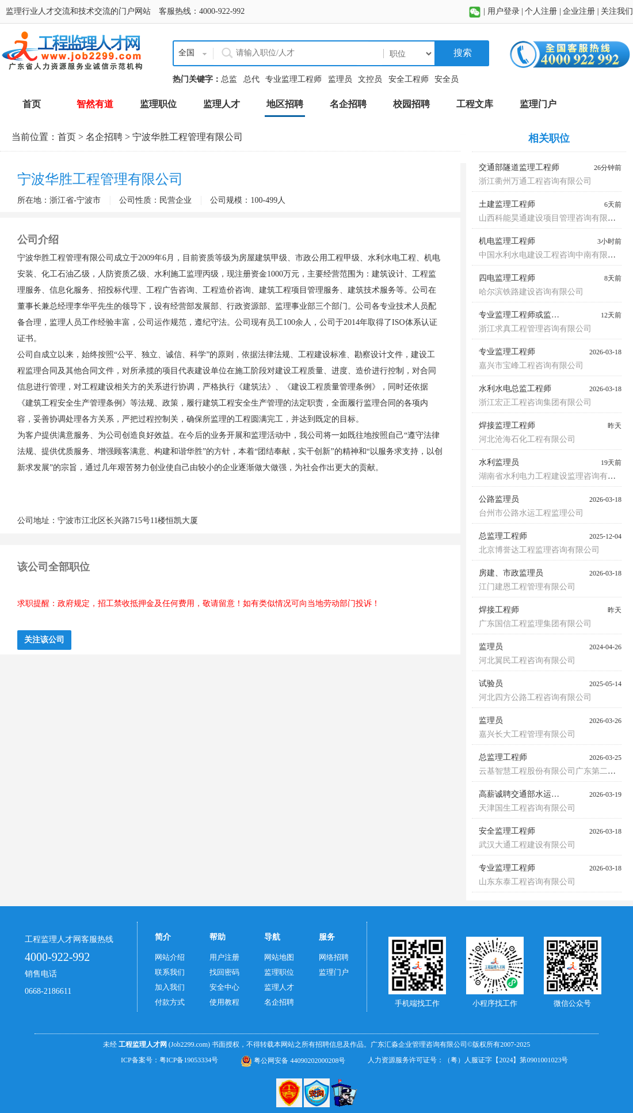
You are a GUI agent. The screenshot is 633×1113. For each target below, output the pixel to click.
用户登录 (503, 11)
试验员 (491, 683)
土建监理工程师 (507, 204)
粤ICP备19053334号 (189, 1060)
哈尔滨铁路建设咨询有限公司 (531, 291)
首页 (67, 137)
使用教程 (224, 1002)
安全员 (446, 79)
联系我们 (170, 972)
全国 (186, 52)
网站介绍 (170, 957)
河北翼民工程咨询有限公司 (527, 660)
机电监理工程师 (507, 241)
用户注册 (224, 957)
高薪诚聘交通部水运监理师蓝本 (535, 794)
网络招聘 (334, 957)
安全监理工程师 (507, 831)
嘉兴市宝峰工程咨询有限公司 (531, 365)
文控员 (370, 79)
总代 (251, 79)
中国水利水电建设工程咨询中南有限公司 (551, 255)
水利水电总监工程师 (515, 388)
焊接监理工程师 (507, 425)
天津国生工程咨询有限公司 (527, 808)
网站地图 (279, 957)
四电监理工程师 (507, 278)
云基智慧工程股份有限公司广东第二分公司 (555, 771)
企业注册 (579, 11)
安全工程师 (408, 79)
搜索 (461, 53)
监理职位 (279, 972)
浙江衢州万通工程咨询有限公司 (535, 181)
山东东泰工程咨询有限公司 (527, 881)
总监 (229, 79)
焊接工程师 (499, 609)
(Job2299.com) (189, 1044)
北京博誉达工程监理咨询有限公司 (539, 550)
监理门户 (334, 972)
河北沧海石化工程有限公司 (527, 439)
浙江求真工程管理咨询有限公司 (535, 328)
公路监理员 (499, 499)
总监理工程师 (503, 536)
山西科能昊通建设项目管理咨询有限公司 (551, 218)
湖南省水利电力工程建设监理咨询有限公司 (555, 476)
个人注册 (541, 11)
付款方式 (170, 1002)
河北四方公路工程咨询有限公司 (535, 697)
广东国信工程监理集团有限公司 (535, 623)
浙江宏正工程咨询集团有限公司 (535, 402)
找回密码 (224, 972)
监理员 (340, 79)
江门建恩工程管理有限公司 (527, 586)
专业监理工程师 (293, 79)
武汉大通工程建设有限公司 (527, 845)
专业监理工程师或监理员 (523, 315)
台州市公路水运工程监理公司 (531, 513)
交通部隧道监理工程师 (519, 167)
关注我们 (617, 11)
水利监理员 (499, 462)
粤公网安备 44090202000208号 (293, 1061)
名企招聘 (104, 137)
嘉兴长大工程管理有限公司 (527, 734)
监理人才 (279, 987)
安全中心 (224, 987)
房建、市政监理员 (511, 573)
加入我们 (170, 987)
